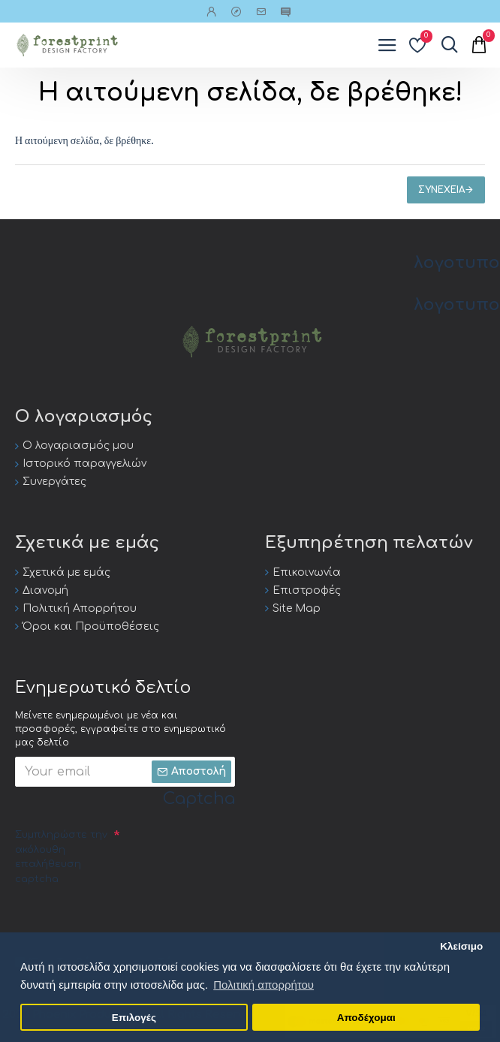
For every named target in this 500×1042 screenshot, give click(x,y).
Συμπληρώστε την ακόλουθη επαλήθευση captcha (61, 857)
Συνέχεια (441, 190)
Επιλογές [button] (134, 1017)
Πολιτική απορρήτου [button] (263, 984)
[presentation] (129, 919)
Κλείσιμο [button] (461, 946)
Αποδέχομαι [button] (366, 1017)
